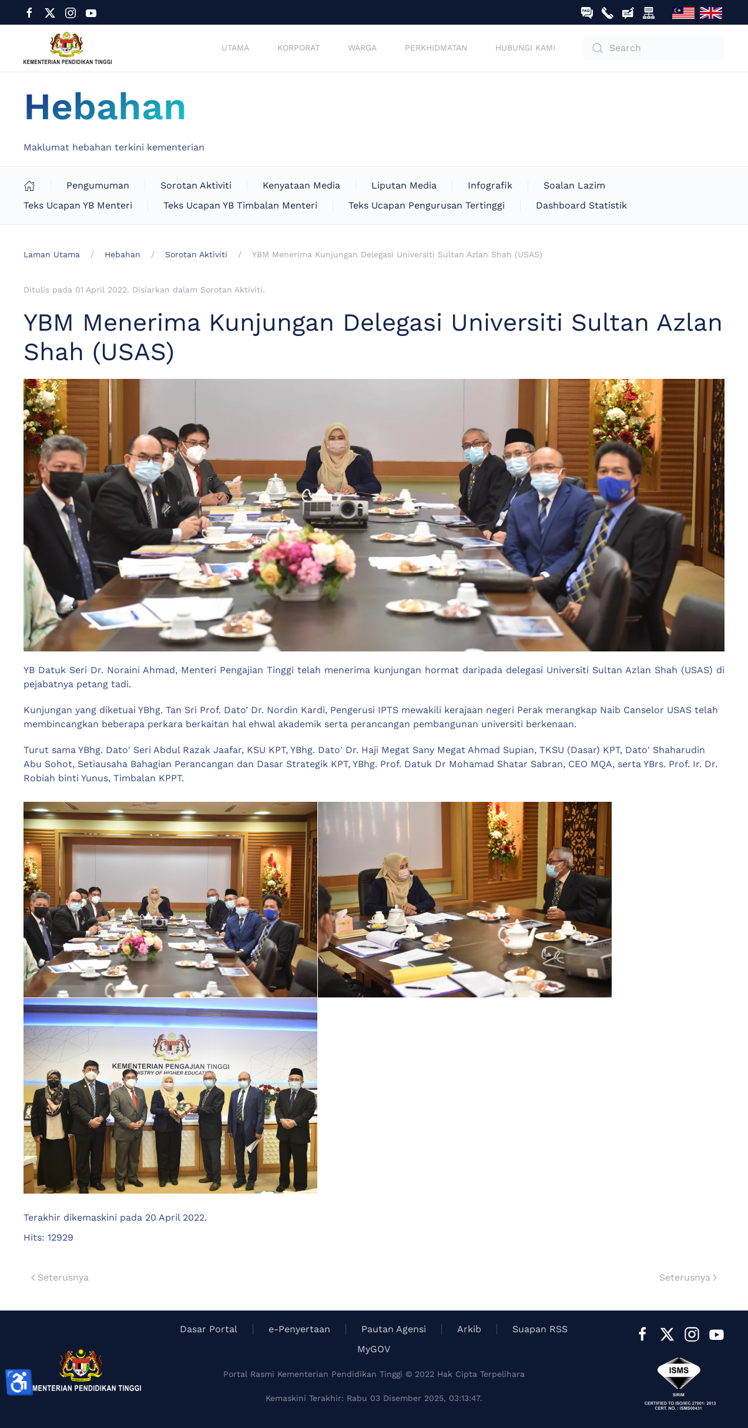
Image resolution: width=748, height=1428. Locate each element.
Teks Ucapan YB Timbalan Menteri (240, 205)
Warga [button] (362, 47)
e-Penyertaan (299, 1329)
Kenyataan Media (301, 185)
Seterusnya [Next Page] (688, 1277)
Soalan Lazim (574, 185)
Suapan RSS (540, 1329)
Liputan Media (404, 185)
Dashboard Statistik (581, 205)
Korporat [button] (298, 47)
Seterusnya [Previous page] (60, 1277)
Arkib (469, 1329)
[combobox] (653, 48)
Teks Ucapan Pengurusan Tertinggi (426, 205)
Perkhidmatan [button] (436, 47)
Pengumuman (97, 185)
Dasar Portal (208, 1329)
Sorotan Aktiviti (196, 185)
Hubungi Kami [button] (525, 47)
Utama (235, 47)
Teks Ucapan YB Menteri (78, 205)
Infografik (490, 185)
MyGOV (373, 1349)
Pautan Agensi (393, 1329)
